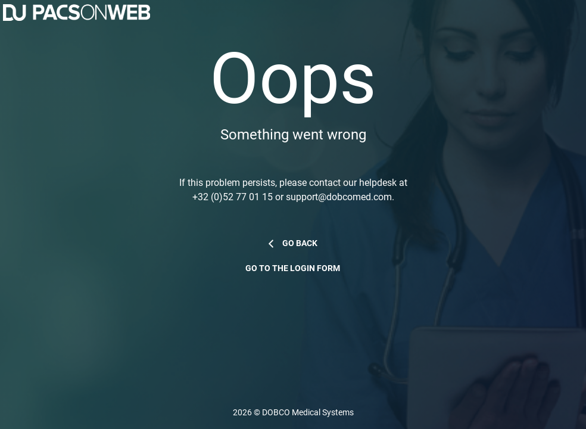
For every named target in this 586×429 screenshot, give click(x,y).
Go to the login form (292, 268)
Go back (299, 243)
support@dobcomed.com (339, 197)
